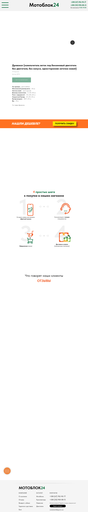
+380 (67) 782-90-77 (58, 496)
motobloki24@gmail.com (57, 510)
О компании (23, 496)
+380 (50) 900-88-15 (58, 500)
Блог (20, 509)
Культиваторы (41, 500)
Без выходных (78, 7)
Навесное (39, 503)
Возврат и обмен (24, 503)
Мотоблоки (40, 496)
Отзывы (21, 500)
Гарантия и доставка (26, 506)
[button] (64, 123)
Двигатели (39, 506)
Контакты (53, 493)
